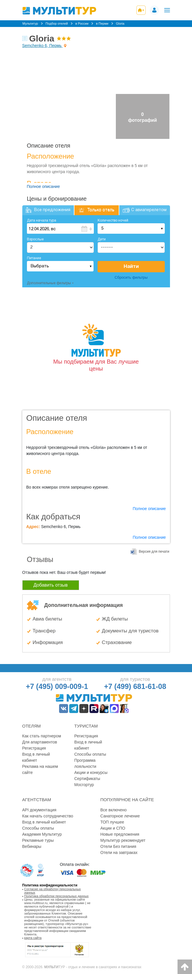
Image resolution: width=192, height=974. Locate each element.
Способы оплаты (90, 754)
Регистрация (34, 748)
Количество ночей (113, 220)
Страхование (117, 642)
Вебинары (31, 846)
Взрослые (35, 239)
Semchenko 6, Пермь (42, 45)
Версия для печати (154, 551)
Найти (131, 266)
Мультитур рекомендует (123, 840)
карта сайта (33, 937)
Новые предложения (119, 834)
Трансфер (44, 631)
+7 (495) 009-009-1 (57, 686)
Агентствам (36, 799)
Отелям (31, 725)
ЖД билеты (115, 619)
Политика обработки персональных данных (56, 896)
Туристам (86, 725)
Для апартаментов (39, 742)
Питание (34, 258)
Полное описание (43, 186)
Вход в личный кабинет (36, 757)
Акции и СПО (112, 828)
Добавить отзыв (51, 585)
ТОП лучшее (112, 822)
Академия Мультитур (42, 834)
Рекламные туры (38, 840)
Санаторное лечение (120, 816)
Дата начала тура (41, 220)
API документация (39, 810)
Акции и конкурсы (91, 772)
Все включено (113, 810)
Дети (102, 239)
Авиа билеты (47, 619)
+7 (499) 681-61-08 (135, 686)
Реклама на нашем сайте (40, 769)
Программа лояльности (85, 763)
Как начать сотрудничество (47, 816)
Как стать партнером (41, 736)
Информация (48, 642)
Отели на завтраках (119, 852)
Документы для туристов (130, 631)
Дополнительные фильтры (49, 283)
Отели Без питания (118, 846)
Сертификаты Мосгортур (87, 781)
